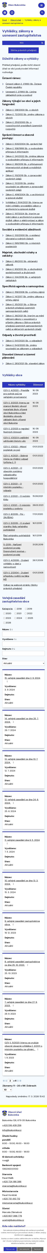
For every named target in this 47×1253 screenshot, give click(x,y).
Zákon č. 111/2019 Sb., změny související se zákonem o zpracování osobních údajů (24, 187)
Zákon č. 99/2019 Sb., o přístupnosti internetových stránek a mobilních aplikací (24, 167)
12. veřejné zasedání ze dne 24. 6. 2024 (21, 801)
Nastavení (37, 1249)
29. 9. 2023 (10, 1013)
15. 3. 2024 (10, 892)
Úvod (4, 20)
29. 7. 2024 (10, 730)
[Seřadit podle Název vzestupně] (12, 628)
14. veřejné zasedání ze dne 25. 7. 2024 (21, 720)
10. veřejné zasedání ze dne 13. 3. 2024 (21, 882)
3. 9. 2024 (10, 689)
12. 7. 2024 (10, 770)
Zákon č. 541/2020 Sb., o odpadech (24, 340)
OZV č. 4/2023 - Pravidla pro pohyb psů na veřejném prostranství (16, 394)
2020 (8, 613)
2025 (30, 618)
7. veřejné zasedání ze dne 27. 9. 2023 (21, 1004)
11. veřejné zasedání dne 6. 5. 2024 (22, 842)
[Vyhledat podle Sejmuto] (23, 653)
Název (6, 629)
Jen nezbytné (24, 1249)
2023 (8, 618)
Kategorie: (7, 608)
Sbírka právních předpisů (23, 50)
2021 (19, 613)
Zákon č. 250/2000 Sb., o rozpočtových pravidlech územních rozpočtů (24, 126)
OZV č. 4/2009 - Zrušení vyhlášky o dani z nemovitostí (16, 564)
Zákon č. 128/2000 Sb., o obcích (22, 109)
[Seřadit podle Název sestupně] (12, 629)
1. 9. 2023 (9, 1057)
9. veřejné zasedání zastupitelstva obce (22, 923)
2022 (29, 613)
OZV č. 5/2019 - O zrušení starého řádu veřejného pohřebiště (16, 526)
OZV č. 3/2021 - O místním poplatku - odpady (13, 487)
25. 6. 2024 (10, 811)
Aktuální (9, 702)
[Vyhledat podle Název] (23, 634)
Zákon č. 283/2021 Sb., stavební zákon (25, 363)
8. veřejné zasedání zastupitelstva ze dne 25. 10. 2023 (22, 963)
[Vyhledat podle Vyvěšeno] (23, 644)
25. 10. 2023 (11, 973)
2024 (19, 618)
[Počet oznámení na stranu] (7, 1089)
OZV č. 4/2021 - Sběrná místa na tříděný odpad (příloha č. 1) (15, 459)
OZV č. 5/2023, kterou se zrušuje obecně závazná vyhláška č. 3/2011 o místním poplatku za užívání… (23, 1046)
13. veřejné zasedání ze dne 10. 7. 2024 (21, 761)
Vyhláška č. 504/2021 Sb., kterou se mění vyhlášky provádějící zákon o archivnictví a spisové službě (24, 206)
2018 (19, 608)
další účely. (29, 1235)
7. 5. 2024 (10, 851)
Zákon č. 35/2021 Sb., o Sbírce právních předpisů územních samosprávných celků (21, 308)
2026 (8, 622)
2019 (29, 608)
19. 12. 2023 (10, 932)
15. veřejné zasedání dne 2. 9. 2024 (22, 680)
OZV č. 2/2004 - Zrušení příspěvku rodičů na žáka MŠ (16, 576)
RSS (31, 43)
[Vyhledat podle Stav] (23, 663)
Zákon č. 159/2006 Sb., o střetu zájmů (25, 292)
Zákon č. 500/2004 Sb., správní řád (24, 143)
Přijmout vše (10, 1249)
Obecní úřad (15, 20)
